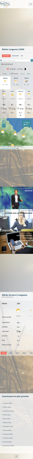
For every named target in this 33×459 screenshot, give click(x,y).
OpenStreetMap (5, 148)
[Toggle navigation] (31, 4)
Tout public (6, 55)
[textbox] (17, 60)
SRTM (13, 148)
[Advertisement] (16, 27)
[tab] (4, 353)
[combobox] (17, 60)
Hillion (6, 415)
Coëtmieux (7, 438)
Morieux (7, 430)
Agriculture (15, 55)
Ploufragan (7, 426)
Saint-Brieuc (8, 411)
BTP (22, 55)
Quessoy (7, 442)
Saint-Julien (8, 446)
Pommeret (7, 434)
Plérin (6, 419)
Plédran (6, 422)
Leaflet (3, 146)
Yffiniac (6, 407)
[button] (3, 132)
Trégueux (7, 403)
